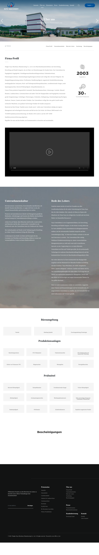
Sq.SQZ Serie (44, 506)
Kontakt (83, 513)
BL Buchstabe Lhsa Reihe (47, 509)
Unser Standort (84, 518)
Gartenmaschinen (45, 501)
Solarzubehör (44, 493)
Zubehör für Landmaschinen (48, 498)
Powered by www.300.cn (52, 536)
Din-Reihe (43, 503)
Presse (68, 505)
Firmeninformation (70, 507)
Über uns (49, 19)
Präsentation (45, 487)
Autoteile (43, 490)
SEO (59, 536)
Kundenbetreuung (72, 513)
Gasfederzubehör (45, 495)
